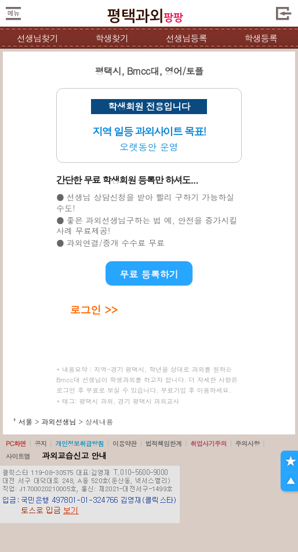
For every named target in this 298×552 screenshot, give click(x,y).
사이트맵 (18, 456)
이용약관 (124, 443)
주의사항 (247, 443)
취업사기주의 (208, 443)
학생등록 (260, 38)
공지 (41, 443)
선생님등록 (186, 38)
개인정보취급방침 (79, 443)
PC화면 (16, 443)
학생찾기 (111, 38)
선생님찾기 (37, 38)
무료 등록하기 (148, 274)
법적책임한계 (164, 443)
